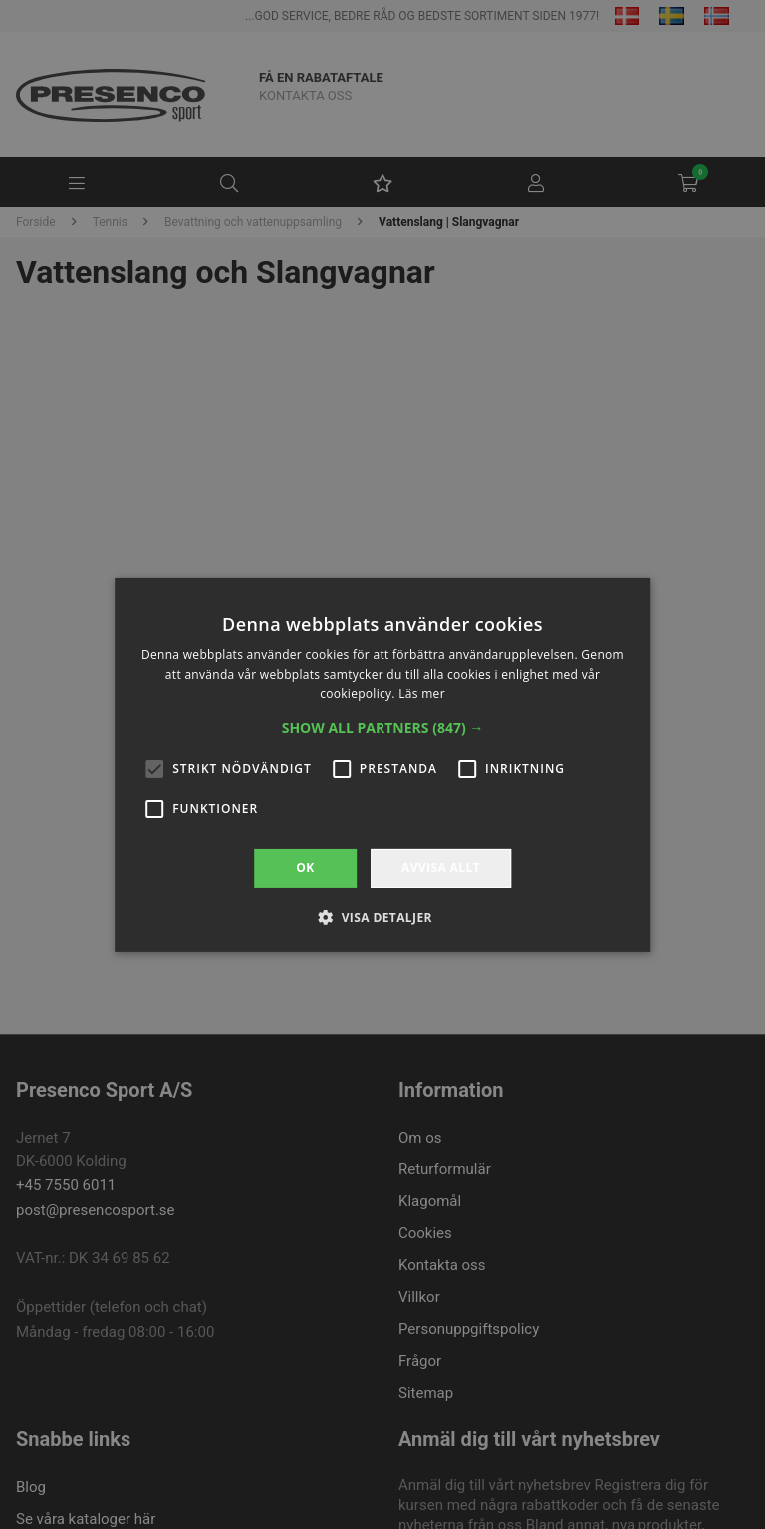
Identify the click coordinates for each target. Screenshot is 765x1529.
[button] (383, 728)
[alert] (382, 764)
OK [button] (305, 867)
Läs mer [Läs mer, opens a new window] (421, 693)
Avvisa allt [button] (440, 867)
